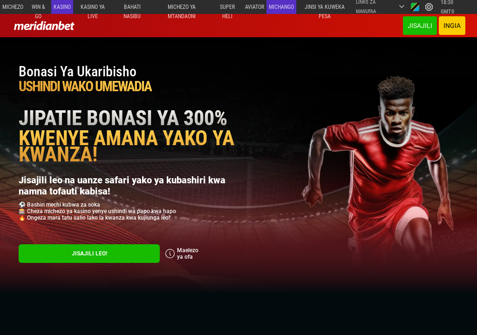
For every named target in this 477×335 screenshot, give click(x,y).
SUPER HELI (227, 9)
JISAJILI (420, 25)
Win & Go (38, 9)
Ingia (452, 25)
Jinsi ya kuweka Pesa (325, 9)
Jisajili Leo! (89, 253)
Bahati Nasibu (132, 9)
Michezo (12, 7)
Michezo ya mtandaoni (182, 9)
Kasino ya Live (93, 9)
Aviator (254, 7)
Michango (281, 7)
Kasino (62, 7)
